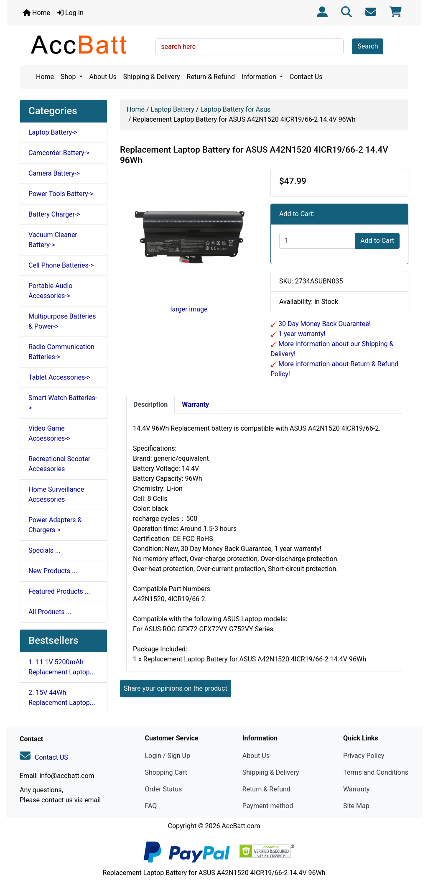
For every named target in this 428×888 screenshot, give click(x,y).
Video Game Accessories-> (49, 433)
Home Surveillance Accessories (56, 494)
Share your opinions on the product (175, 688)
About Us (103, 77)
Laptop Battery (172, 109)
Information (260, 77)
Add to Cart (377, 241)
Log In (70, 13)
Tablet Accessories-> (59, 377)
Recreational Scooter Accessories (59, 464)
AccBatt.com (241, 826)
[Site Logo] (84, 44)
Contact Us (306, 77)
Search (367, 46)
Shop (69, 77)
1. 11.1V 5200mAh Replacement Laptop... (61, 667)
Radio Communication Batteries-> (61, 352)
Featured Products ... (59, 591)
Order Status (163, 789)
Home (36, 13)
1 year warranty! (301, 334)
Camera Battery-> (54, 173)
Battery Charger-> (54, 214)
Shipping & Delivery (151, 77)
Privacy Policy (364, 756)
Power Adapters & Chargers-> (55, 525)
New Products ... (52, 571)
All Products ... (49, 612)
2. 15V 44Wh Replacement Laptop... (61, 698)
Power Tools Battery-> (60, 194)
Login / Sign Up (167, 756)
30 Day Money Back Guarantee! (324, 324)
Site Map (356, 806)
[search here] (249, 46)
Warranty (356, 789)
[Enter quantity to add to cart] (317, 241)
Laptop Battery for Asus (235, 109)
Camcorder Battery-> (58, 153)
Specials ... (44, 550)
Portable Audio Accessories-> (50, 291)
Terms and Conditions (375, 772)
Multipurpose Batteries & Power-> (62, 321)
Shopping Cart (166, 772)
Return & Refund (211, 77)
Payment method (267, 806)
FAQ (151, 806)
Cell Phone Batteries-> (61, 265)
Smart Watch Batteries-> (62, 403)
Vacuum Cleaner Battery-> (52, 240)
